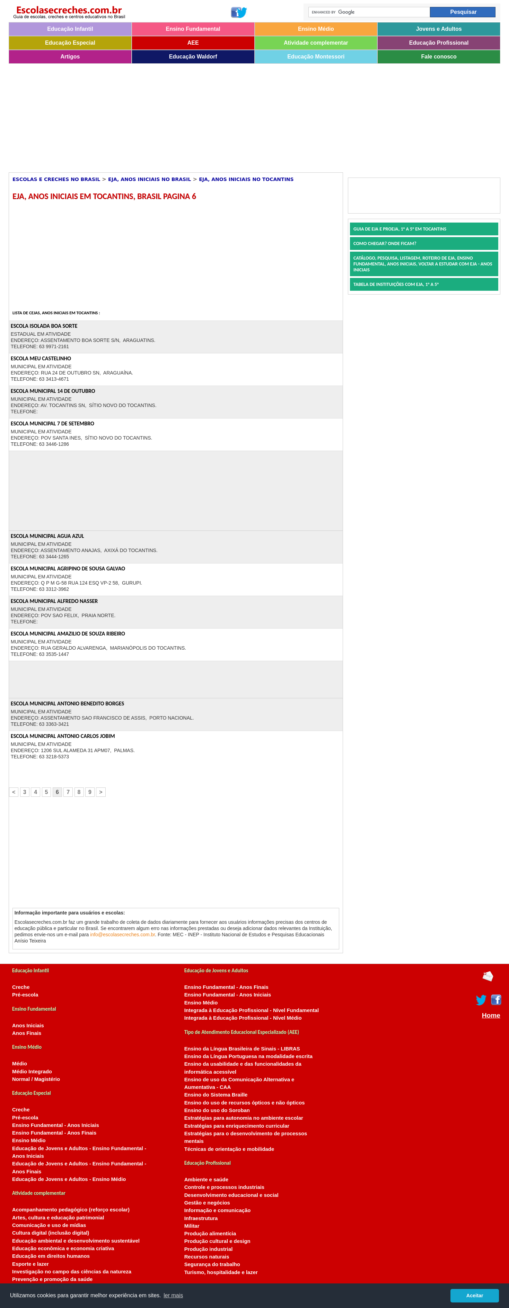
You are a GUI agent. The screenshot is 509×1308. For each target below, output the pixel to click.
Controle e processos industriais (224, 1187)
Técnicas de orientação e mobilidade (229, 1149)
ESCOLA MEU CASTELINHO (41, 358)
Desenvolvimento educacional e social (231, 1195)
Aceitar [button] (474, 1295)
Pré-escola (25, 995)
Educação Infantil (70, 29)
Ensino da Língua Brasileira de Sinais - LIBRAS (242, 1049)
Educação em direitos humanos (51, 1256)
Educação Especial (70, 43)
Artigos (70, 57)
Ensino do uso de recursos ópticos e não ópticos (244, 1103)
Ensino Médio (316, 29)
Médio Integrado (32, 1071)
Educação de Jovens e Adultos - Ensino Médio (69, 1179)
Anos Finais (26, 1033)
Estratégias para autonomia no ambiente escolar (243, 1118)
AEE (193, 43)
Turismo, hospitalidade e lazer (221, 1272)
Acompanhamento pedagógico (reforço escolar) (71, 1209)
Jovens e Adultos (439, 29)
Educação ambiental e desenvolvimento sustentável (76, 1241)
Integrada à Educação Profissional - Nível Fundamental (251, 1010)
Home (491, 1015)
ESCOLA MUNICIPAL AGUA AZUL (47, 536)
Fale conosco (439, 57)
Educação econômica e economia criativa (63, 1248)
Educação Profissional (439, 43)
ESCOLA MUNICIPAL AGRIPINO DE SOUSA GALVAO (68, 568)
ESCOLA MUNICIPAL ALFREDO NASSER (54, 601)
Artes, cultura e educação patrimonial (58, 1217)
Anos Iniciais (28, 1025)
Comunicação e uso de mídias (49, 1225)
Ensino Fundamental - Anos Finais (54, 1133)
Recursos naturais (206, 1257)
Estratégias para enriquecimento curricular (236, 1126)
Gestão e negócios (207, 1203)
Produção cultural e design (217, 1241)
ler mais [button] (173, 1295)
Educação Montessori (315, 57)
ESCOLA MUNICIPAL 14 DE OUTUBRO (53, 391)
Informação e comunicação (217, 1210)
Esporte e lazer (30, 1264)
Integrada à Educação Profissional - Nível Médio (243, 1018)
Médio (19, 1063)
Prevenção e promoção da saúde (52, 1279)
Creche (20, 987)
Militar (192, 1226)
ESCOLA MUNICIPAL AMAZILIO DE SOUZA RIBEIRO (68, 633)
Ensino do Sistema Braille (216, 1095)
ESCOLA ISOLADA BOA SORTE (44, 326)
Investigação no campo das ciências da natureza (71, 1271)
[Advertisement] (216, 115)
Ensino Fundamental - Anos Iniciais (55, 1125)
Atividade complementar (316, 43)
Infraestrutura (201, 1218)
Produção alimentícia (210, 1233)
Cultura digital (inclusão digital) (50, 1233)
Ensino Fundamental (193, 29)
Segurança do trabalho (212, 1264)
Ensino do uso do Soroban (217, 1110)
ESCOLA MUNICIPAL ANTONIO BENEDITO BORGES (67, 703)
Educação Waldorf (193, 57)
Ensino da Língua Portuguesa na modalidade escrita (248, 1056)
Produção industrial (208, 1249)
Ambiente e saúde (206, 1179)
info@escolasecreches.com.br (122, 934)
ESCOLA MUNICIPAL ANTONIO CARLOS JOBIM (63, 736)
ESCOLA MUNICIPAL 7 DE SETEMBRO (52, 423)
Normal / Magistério (36, 1079)
